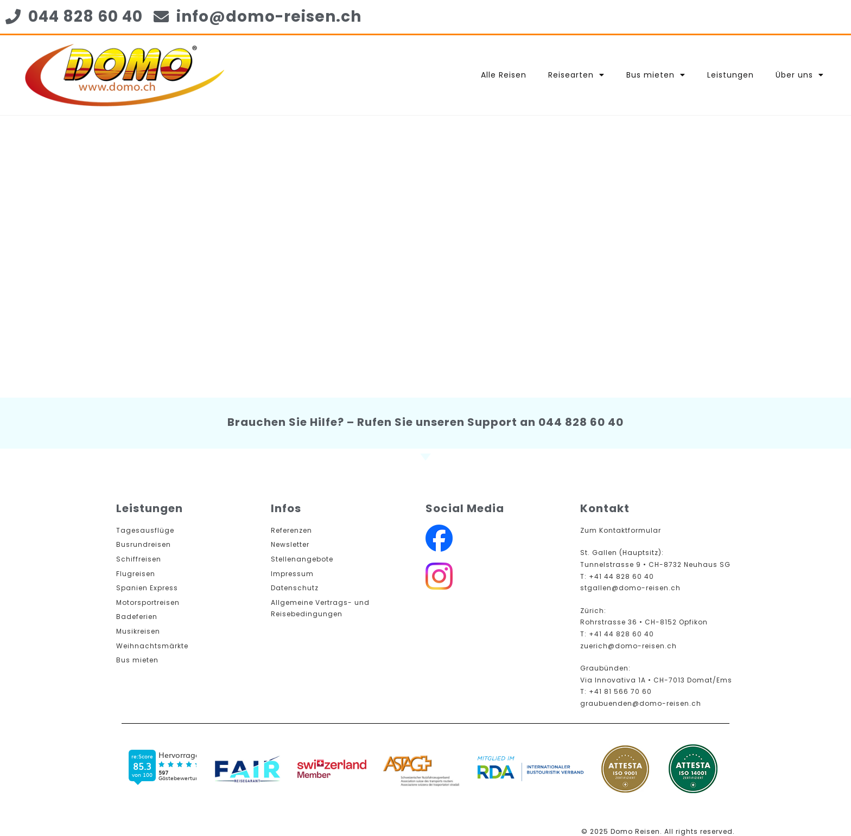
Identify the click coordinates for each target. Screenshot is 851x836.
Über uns (800, 75)
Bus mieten (655, 75)
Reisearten (576, 75)
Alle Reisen (503, 74)
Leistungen (730, 74)
